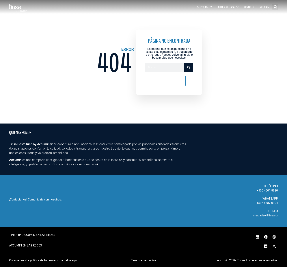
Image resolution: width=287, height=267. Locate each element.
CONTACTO (249, 7)
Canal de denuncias (143, 260)
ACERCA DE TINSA (228, 7)
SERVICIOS (204, 7)
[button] (275, 7)
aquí (95, 164)
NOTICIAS (264, 7)
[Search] (188, 67)
